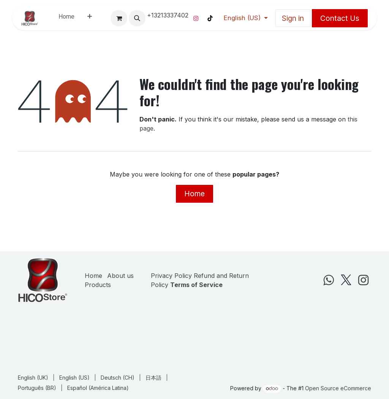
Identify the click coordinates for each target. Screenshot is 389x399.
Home (194, 193)
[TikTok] (210, 18)
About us (120, 275)
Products (98, 285)
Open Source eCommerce (338, 388)
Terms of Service (196, 285)
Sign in (293, 18)
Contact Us (339, 18)
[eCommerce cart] (119, 18)
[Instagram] (196, 18)
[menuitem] (66, 18)
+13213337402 (167, 15)
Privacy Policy (171, 275)
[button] (137, 18)
